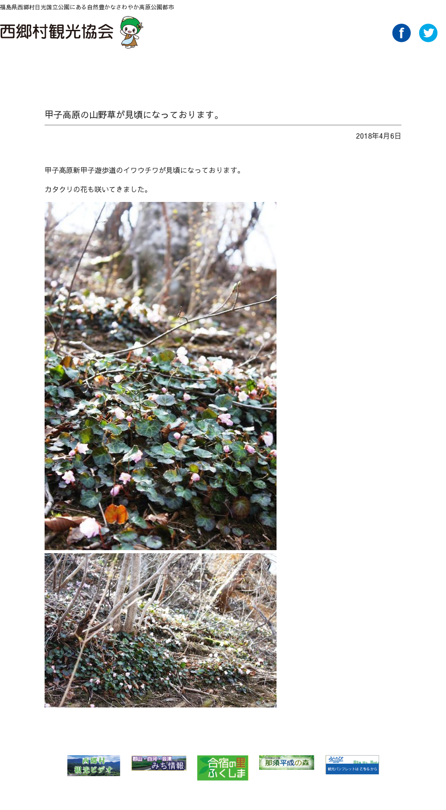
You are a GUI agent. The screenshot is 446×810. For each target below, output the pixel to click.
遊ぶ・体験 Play (177, 70)
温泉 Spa (145, 70)
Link (399, 70)
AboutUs (367, 70)
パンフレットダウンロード (335, 70)
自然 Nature (82, 70)
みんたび (352, 765)
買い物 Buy (272, 70)
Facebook (401, 40)
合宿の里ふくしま (222, 768)
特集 (114, 70)
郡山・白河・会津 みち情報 (158, 763)
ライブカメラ (429, 70)
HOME (19, 70)
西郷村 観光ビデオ (93, 765)
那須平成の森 (286, 762)
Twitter (428, 40)
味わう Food (209, 70)
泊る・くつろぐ (240, 70)
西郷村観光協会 (73, 32)
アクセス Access (304, 70)
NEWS (50, 70)
